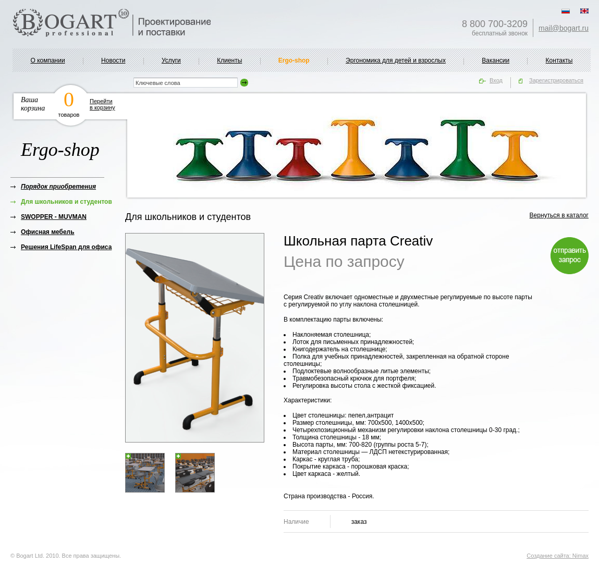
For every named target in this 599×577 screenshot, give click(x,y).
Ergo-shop (294, 60)
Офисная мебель (48, 232)
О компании (47, 60)
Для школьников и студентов (66, 201)
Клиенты (229, 60)
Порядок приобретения (58, 186)
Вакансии (495, 60)
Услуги (171, 60)
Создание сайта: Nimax (558, 556)
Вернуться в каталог (559, 215)
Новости (113, 60)
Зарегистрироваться (556, 80)
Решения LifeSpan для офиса (66, 247)
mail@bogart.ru (564, 28)
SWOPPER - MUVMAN (54, 216)
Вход (496, 80)
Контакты (559, 60)
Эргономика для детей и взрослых (396, 60)
